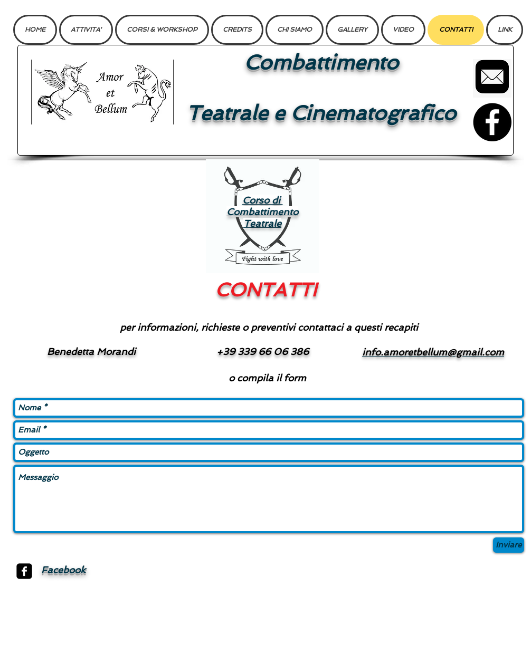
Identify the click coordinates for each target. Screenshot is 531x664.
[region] (262, 216)
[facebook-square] (24, 571)
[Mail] (492, 78)
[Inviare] (508, 545)
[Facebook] (492, 122)
